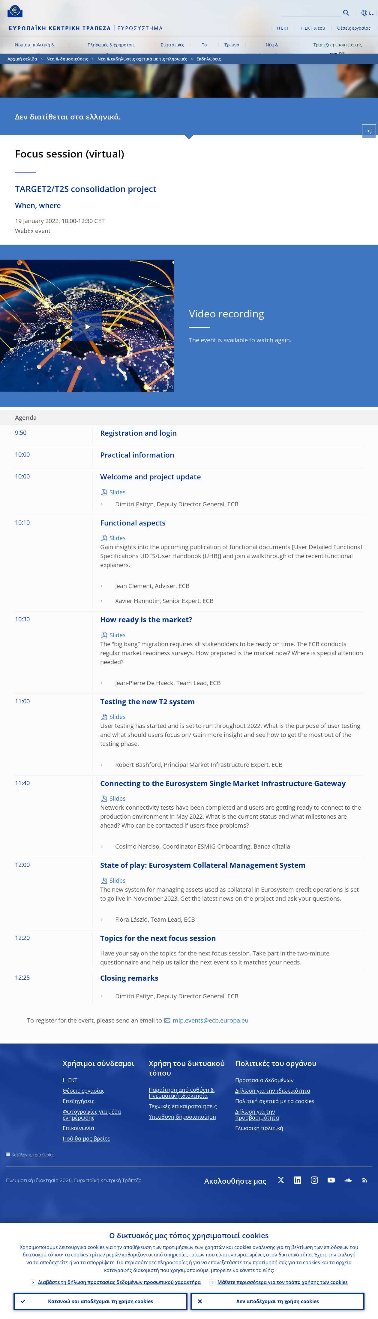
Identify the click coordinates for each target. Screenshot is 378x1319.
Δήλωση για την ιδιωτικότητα (272, 1090)
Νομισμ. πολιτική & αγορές (34, 49)
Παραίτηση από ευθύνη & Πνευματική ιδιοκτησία (181, 1092)
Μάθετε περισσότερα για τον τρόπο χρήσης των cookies (283, 1282)
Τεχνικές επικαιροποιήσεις (183, 1106)
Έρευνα (231, 45)
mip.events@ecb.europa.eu (210, 1020)
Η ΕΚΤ (283, 28)
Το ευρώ (204, 49)
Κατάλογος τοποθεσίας (33, 1155)
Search (346, 12)
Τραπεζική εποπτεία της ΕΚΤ (338, 49)
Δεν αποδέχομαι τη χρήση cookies (277, 1301)
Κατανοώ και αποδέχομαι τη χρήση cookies (100, 1301)
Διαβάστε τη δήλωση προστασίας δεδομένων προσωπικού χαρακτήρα (119, 1282)
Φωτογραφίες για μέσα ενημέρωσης (92, 1114)
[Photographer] (169, 387)
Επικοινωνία (78, 1128)
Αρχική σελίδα (22, 59)
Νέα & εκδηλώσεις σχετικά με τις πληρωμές (142, 59)
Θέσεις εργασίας (353, 28)
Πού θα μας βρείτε (86, 1138)
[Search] (311, 11)
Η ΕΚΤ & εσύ (313, 28)
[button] (355, 13)
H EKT (70, 1080)
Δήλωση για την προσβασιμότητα (257, 1114)
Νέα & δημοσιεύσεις (272, 49)
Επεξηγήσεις (78, 1101)
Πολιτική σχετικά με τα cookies (274, 1101)
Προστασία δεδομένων (264, 1080)
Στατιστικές (172, 45)
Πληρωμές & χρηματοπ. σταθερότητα (111, 49)
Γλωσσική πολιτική (259, 1128)
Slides (118, 492)
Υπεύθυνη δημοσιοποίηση (182, 1116)
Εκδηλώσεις (208, 59)
